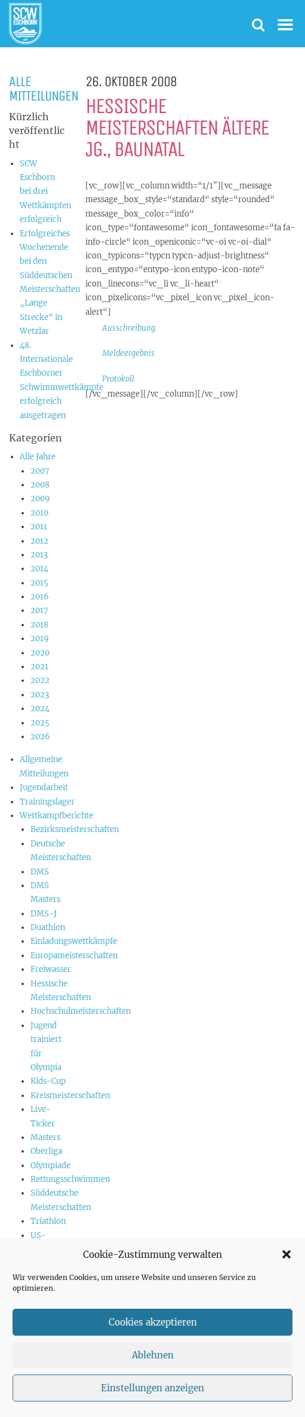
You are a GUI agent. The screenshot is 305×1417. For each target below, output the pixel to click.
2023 (39, 695)
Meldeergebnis (128, 353)
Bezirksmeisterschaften (74, 829)
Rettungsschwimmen (70, 1179)
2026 (40, 737)
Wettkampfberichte (56, 815)
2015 (39, 583)
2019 (39, 638)
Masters (45, 1137)
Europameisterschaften (74, 955)
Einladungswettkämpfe (73, 941)
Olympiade (50, 1165)
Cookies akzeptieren (153, 1322)
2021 (39, 667)
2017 (39, 610)
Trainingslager (47, 802)
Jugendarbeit (44, 787)
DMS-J (43, 914)
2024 (40, 708)
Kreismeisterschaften (70, 1095)
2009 (40, 498)
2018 (39, 625)
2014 (39, 568)
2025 (40, 723)
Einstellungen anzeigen (152, 1388)
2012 (39, 541)
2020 (40, 653)
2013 (39, 555)
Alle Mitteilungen (43, 88)
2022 (40, 680)
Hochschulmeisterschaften (80, 1011)
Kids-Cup (48, 1081)
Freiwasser (50, 969)
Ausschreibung (128, 328)
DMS (39, 872)
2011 (38, 527)
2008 (40, 485)
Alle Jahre (38, 457)
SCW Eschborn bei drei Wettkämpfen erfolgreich (45, 192)
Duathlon (47, 927)
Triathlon (48, 1221)
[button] (286, 1254)
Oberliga (46, 1151)
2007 (40, 471)
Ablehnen (153, 1355)
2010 (39, 513)
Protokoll (118, 379)
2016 (39, 597)
